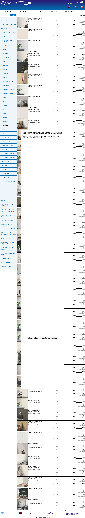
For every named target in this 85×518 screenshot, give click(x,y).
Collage (4, 69)
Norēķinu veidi (49, 513)
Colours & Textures (7, 145)
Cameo (4, 149)
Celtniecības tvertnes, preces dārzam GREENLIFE (9, 233)
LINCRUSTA (5, 161)
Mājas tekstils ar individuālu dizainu (9, 253)
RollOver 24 (5, 117)
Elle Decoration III (7, 81)
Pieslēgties (69, 3)
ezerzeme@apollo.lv (30, 513)
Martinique (5, 105)
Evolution (5, 73)
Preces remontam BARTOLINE (6, 19)
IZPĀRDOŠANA (5, 191)
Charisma (5, 65)
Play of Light (6, 113)
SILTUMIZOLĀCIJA (6, 258)
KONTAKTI (23, 11)
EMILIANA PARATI (7, 45)
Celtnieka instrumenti (7, 266)
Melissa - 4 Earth (7, 57)
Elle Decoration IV (7, 85)
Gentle (4, 129)
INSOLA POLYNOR (6, 262)
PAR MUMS (38, 11)
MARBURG (5, 165)
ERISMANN (5, 49)
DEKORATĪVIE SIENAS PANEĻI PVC (7, 242)
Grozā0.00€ (77, 1)
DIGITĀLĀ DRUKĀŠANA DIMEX (8, 199)
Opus (4, 109)
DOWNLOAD (69, 11)
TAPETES (4, 28)
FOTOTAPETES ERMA (7, 195)
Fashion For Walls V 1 (8, 153)
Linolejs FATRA (5, 238)
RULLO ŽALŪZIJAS (6, 224)
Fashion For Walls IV (8, 89)
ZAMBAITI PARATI (7, 177)
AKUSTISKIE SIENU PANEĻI (7, 248)
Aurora (4, 133)
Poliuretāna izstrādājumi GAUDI (8, 216)
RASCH (4, 169)
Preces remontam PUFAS (8, 24)
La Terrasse (5, 137)
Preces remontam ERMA (8, 228)
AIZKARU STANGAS (7, 221)
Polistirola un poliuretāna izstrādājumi (8, 205)
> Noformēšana (48, 512)
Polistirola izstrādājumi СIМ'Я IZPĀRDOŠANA (7, 210)
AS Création (5, 36)
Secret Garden (6, 141)
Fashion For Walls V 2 (8, 157)
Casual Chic (5, 61)
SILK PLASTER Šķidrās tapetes (8, 182)
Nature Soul (5, 101)
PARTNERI (53, 11)
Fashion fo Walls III (7, 93)
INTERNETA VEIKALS (7, 11)
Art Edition (5, 53)
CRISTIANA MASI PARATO (7, 40)
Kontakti (68, 512)
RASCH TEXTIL (6, 173)
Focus (4, 97)
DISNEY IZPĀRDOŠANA (9, 32)
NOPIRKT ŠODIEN (6, 187)
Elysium (4, 77)
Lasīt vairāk (25, 139)
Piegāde (47, 515)
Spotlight (4, 121)
